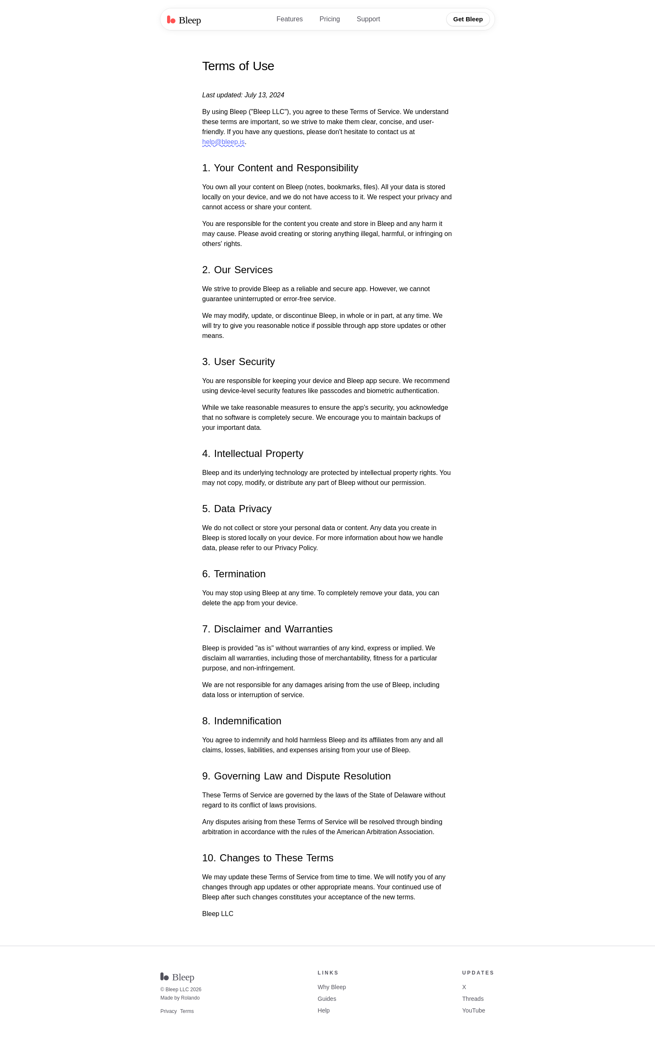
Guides (327, 998)
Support (368, 19)
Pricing (330, 19)
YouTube (473, 1010)
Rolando (190, 998)
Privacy (168, 1011)
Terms (187, 1011)
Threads (473, 998)
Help (324, 1010)
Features (290, 19)
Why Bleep (332, 987)
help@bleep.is (223, 141)
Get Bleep (468, 19)
